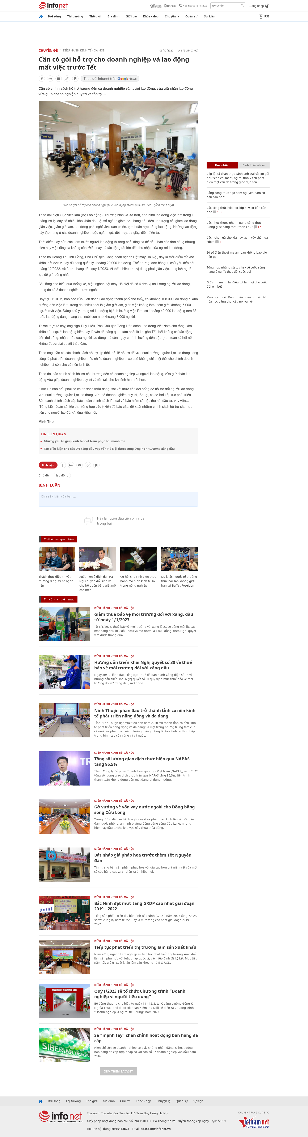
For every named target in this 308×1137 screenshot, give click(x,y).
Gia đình (113, 16)
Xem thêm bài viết (118, 1071)
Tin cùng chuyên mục (59, 599)
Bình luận (48, 465)
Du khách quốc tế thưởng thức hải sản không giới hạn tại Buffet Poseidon (179, 581)
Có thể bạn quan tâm (59, 539)
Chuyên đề (48, 50)
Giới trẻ (131, 16)
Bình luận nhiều (253, 165)
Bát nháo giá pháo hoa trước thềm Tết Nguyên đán (142, 857)
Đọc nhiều (222, 165)
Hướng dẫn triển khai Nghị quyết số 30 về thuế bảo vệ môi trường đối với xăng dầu (143, 665)
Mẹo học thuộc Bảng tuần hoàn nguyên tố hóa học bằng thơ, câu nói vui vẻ (236, 299)
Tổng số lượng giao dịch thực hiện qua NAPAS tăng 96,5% (142, 761)
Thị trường (75, 16)
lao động (62, 475)
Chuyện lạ (172, 16)
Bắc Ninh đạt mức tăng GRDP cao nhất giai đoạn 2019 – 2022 (144, 906)
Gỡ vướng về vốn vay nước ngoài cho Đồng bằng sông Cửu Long (144, 809)
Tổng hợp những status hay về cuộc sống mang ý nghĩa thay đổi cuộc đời (236, 269)
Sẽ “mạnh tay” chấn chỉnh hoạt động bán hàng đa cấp (146, 1038)
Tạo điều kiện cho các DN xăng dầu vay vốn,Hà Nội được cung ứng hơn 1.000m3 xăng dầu (109, 449)
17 (257, 227)
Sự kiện (209, 16)
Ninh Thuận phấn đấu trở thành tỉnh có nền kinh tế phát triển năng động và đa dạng (144, 713)
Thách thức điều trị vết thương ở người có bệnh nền (56, 581)
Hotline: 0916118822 (192, 5)
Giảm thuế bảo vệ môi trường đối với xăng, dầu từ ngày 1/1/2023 (143, 616)
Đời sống (54, 16)
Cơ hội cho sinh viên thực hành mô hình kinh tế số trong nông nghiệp (138, 581)
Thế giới (95, 16)
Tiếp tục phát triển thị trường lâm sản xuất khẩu (145, 947)
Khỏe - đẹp (151, 16)
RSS (264, 16)
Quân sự (191, 16)
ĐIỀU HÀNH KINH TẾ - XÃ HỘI (83, 50)
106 (217, 212)
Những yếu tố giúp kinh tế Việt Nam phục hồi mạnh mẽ (84, 441)
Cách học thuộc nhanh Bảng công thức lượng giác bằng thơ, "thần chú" (234, 225)
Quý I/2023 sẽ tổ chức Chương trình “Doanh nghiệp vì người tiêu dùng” (139, 993)
